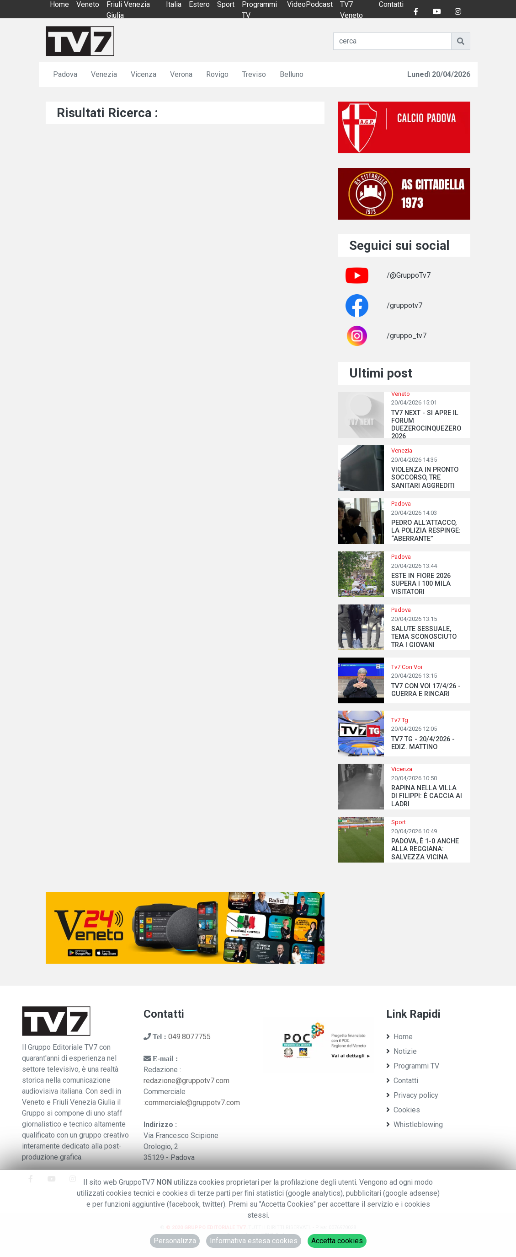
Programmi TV (412, 1066)
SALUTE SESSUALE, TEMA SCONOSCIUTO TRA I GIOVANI (424, 637)
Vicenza (143, 74)
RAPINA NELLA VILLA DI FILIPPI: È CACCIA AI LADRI (426, 796)
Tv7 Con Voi (406, 667)
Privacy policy (412, 1095)
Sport (398, 822)
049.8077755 (189, 1036)
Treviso (254, 74)
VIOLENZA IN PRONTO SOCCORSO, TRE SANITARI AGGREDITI (424, 478)
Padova (65, 74)
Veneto (400, 393)
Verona (181, 74)
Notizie (401, 1051)
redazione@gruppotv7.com (186, 1080)
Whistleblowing (414, 1124)
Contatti (402, 1080)
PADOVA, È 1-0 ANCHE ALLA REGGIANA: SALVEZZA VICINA (425, 849)
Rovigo (217, 74)
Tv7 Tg (399, 720)
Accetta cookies (337, 1240)
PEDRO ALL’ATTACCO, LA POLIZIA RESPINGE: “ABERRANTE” (426, 531)
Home (399, 1036)
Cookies (403, 1110)
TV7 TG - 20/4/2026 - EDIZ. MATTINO (423, 743)
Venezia (104, 74)
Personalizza (175, 1240)
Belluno (291, 74)
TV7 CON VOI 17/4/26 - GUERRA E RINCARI (426, 690)
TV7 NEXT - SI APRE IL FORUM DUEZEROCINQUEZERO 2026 (426, 425)
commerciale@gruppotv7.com (192, 1102)
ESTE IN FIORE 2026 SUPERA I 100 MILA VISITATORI (421, 584)
